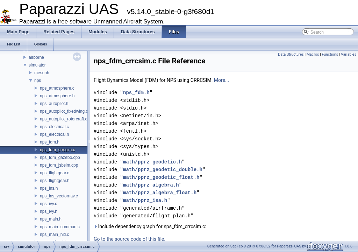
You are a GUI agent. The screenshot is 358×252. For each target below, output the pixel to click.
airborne (36, 57)
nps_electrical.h (54, 134)
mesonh (41, 72)
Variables (348, 54)
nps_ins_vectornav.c (59, 196)
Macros (313, 54)
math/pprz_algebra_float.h (159, 192)
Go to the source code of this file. (129, 239)
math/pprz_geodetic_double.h (162, 169)
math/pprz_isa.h (145, 200)
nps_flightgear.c (54, 172)
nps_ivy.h (48, 211)
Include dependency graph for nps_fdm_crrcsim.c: (150, 226)
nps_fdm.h (49, 142)
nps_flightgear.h (55, 180)
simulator (37, 65)
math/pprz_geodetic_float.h (161, 177)
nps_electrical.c (54, 126)
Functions (330, 54)
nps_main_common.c (60, 226)
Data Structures (291, 54)
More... (221, 80)
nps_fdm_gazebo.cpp (60, 157)
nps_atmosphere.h (57, 95)
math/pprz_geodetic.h (152, 162)
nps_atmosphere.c (57, 88)
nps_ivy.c (48, 203)
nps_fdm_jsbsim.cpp (59, 165)
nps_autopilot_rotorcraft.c (63, 119)
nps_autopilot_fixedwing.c (64, 111)
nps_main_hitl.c (54, 234)
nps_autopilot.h (54, 103)
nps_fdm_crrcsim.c (57, 149)
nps (37, 80)
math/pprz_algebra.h (151, 185)
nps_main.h (51, 219)
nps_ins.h (49, 188)
